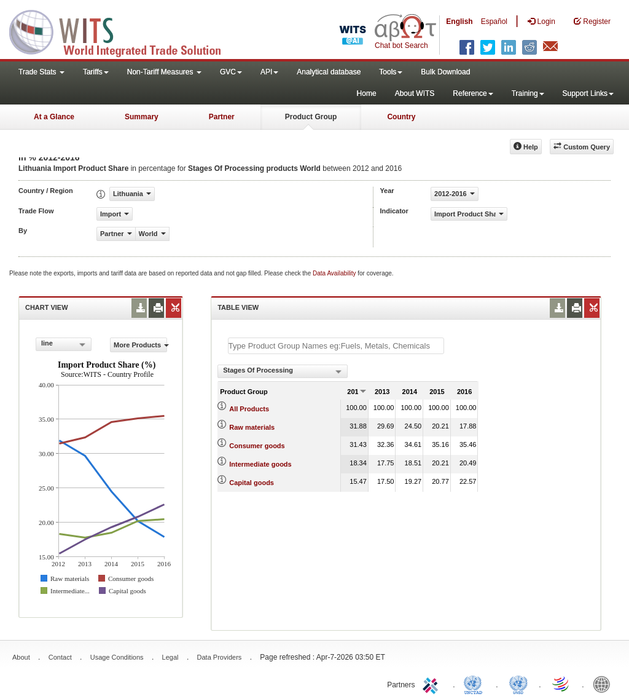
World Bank (604, 683)
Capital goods (251, 482)
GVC (231, 72)
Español (494, 21)
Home (367, 93)
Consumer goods (256, 445)
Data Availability (335, 273)
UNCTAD (475, 683)
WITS (123, 30)
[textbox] (336, 346)
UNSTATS (518, 683)
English (459, 21)
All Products (249, 409)
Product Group (311, 117)
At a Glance (54, 117)
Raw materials (252, 427)
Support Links (588, 93)
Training (528, 93)
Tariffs (96, 72)
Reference (473, 93)
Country (401, 117)
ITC (432, 683)
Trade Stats (41, 72)
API (269, 72)
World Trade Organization (561, 683)
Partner (222, 117)
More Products (140, 345)
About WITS (415, 93)
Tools (390, 72)
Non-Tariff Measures (164, 72)
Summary (141, 117)
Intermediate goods (260, 464)
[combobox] (64, 344)
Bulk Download (445, 72)
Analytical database (329, 72)
